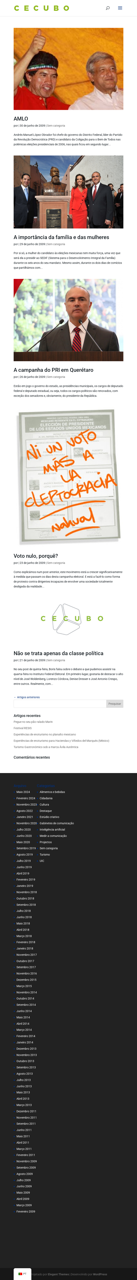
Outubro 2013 (25, 1061)
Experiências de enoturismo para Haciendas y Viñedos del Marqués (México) (61, 740)
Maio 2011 (23, 1136)
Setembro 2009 (26, 1167)
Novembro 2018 (26, 892)
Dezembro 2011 (26, 1111)
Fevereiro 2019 (25, 879)
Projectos (46, 842)
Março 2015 (24, 986)
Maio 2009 (23, 1192)
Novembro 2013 (26, 1055)
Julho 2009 (23, 1180)
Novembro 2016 (26, 973)
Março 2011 (24, 1149)
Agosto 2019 (24, 854)
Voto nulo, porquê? (36, 556)
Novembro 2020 (26, 823)
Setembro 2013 (26, 1067)
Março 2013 (24, 1105)
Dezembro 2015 (26, 979)
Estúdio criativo (49, 817)
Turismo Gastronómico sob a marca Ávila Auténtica (46, 747)
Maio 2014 (23, 1017)
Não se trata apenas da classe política (58, 653)
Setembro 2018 (26, 904)
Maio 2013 (23, 1092)
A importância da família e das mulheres (61, 237)
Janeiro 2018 (24, 948)
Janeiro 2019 (24, 885)
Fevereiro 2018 (25, 942)
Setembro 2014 (26, 1004)
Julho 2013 (23, 1080)
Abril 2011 (22, 1142)
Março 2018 (24, 936)
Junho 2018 (24, 917)
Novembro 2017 (26, 954)
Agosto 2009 (24, 1174)
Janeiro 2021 (24, 817)
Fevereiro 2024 (25, 798)
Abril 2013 (22, 1098)
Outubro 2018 (25, 898)
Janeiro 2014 (24, 1042)
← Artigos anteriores (27, 697)
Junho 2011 (24, 1130)
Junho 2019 (24, 867)
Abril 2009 (22, 1199)
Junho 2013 (24, 1086)
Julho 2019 (23, 860)
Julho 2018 (23, 910)
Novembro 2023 (26, 804)
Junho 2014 (24, 1011)
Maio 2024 (23, 792)
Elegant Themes (58, 1274)
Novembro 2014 (26, 992)
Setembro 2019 (26, 848)
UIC (42, 860)
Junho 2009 (24, 1186)
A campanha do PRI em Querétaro (53, 370)
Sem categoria (56, 125)
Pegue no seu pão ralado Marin (33, 721)
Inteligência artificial (52, 829)
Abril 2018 (22, 929)
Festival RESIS (23, 728)
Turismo (45, 854)
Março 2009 (24, 1205)
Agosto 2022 (24, 810)
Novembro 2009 (26, 1161)
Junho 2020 (24, 835)
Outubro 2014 (25, 998)
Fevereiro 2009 (25, 1211)
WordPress (100, 1274)
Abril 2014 (22, 1023)
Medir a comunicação (53, 835)
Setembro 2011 (26, 1123)
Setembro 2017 (26, 967)
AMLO (21, 119)
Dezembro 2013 (26, 1048)
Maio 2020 (23, 842)
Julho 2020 (23, 829)
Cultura (44, 804)
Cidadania (46, 798)
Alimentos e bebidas (52, 792)
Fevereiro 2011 (25, 1155)
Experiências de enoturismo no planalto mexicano (45, 734)
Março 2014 (24, 1029)
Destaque (46, 810)
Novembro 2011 (26, 1117)
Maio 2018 (23, 923)
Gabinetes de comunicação (57, 823)
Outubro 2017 (25, 961)
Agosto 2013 (24, 1073)
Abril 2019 (22, 873)
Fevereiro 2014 (25, 1036)
